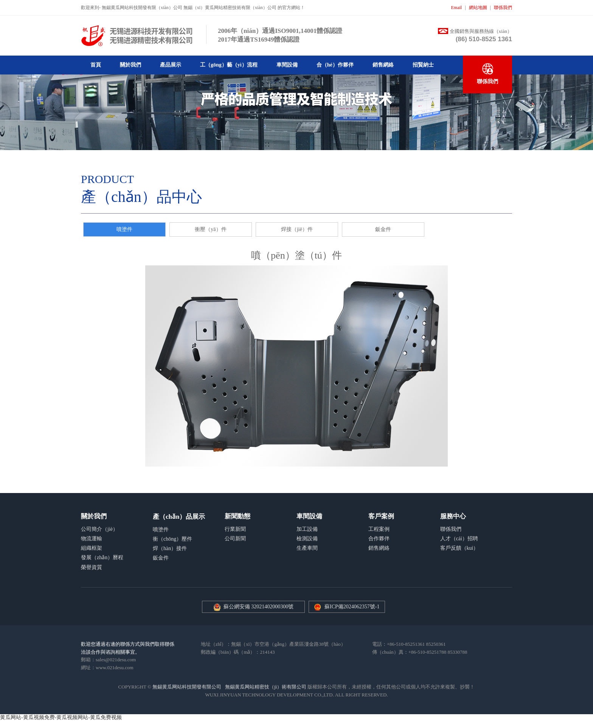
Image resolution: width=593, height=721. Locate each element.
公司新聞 (235, 538)
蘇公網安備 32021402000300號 (253, 607)
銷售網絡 (383, 65)
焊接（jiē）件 (297, 229)
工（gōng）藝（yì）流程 (229, 65)
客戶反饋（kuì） (459, 548)
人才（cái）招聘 (459, 538)
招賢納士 (423, 65)
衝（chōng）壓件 (172, 539)
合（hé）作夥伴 (335, 65)
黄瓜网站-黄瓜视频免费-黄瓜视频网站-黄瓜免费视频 (61, 717)
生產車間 (307, 548)
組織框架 (91, 548)
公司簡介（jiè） (99, 529)
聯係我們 (503, 7)
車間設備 (287, 65)
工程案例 (379, 529)
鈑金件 (383, 229)
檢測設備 (307, 538)
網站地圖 (478, 7)
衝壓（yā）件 (210, 229)
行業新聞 (235, 529)
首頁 (95, 65)
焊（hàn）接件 (170, 548)
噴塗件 (124, 229)
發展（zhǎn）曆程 (102, 557)
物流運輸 (91, 538)
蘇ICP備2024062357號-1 (351, 606)
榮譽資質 (91, 567)
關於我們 (130, 65)
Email (456, 7)
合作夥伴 (379, 538)
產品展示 (170, 65)
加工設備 (307, 529)
